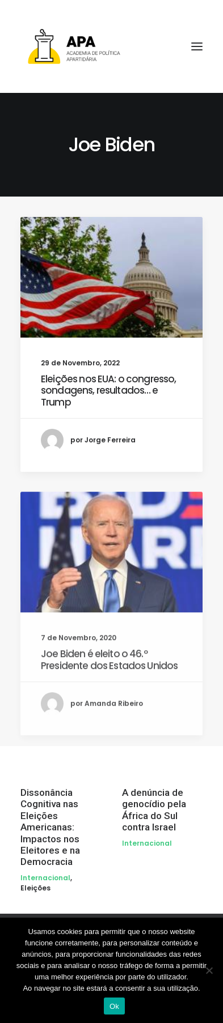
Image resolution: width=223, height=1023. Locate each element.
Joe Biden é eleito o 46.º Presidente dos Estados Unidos (109, 700)
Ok (114, 1006)
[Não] (208, 970)
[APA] (111, 46)
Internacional (45, 878)
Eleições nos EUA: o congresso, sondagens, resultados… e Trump (108, 390)
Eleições (35, 888)
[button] (111, 277)
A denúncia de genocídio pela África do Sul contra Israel (154, 810)
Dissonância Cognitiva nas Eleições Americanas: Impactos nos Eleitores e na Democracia (50, 827)
